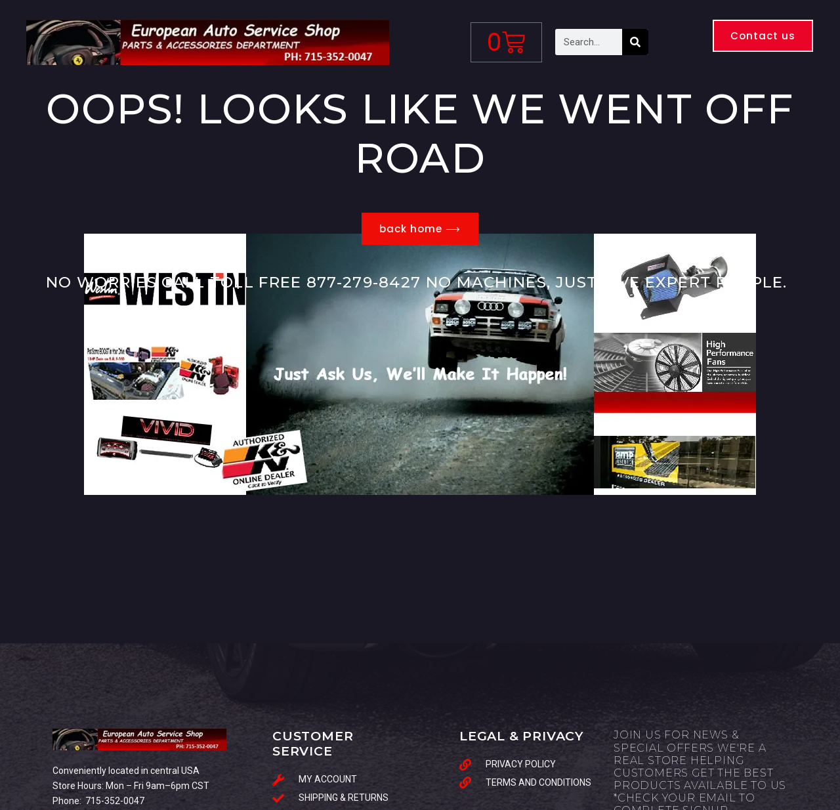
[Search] (635, 42)
